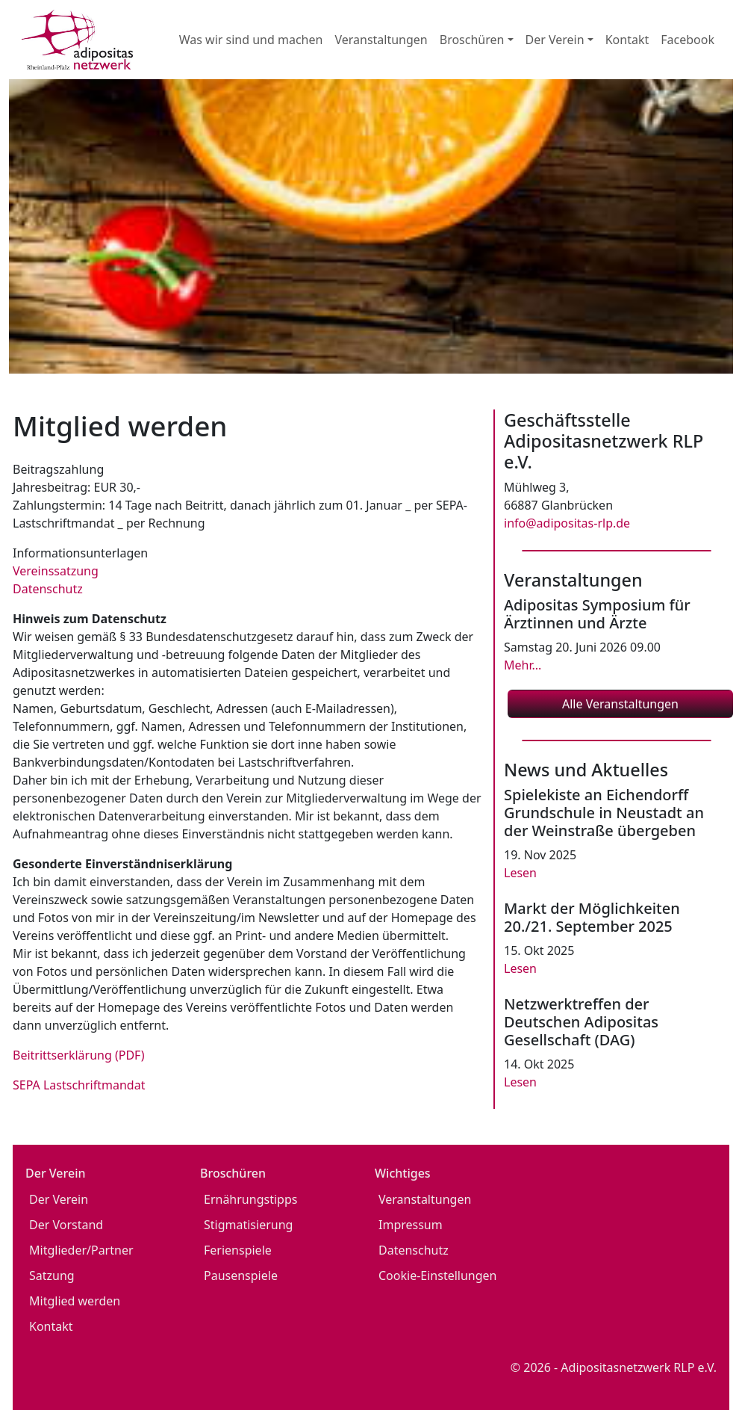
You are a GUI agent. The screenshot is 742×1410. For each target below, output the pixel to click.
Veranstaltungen (380, 39)
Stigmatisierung (248, 1224)
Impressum (410, 1224)
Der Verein (58, 1199)
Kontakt (627, 39)
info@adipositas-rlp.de (567, 523)
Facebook (687, 39)
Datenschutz (48, 589)
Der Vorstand (66, 1224)
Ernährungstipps (250, 1199)
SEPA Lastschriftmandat (79, 1085)
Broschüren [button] (472, 39)
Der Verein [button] (555, 39)
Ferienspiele (238, 1250)
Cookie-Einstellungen (437, 1275)
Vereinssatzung (56, 571)
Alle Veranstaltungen (620, 704)
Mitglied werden (74, 1301)
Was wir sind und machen (251, 39)
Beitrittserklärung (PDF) (79, 1055)
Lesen (520, 873)
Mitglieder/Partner (81, 1250)
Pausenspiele (241, 1275)
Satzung (52, 1275)
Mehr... (522, 665)
